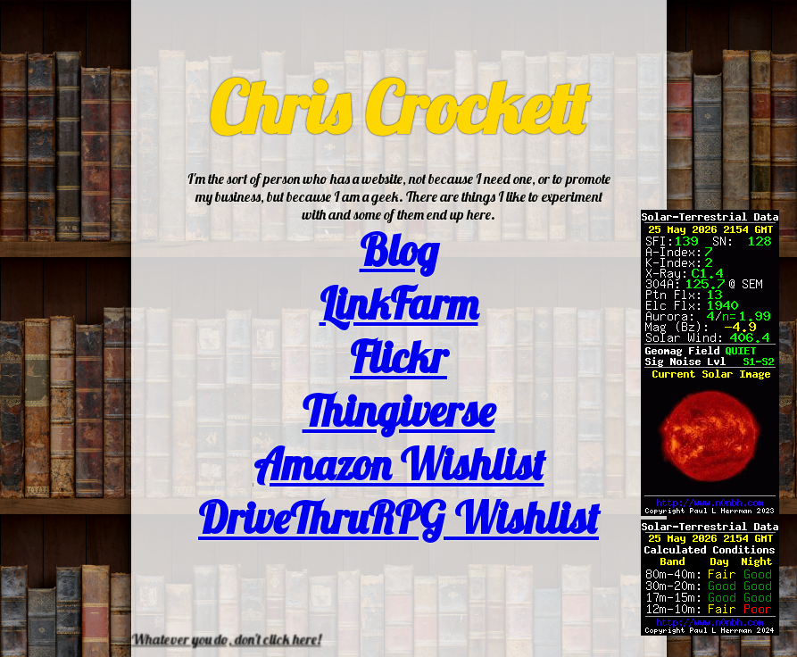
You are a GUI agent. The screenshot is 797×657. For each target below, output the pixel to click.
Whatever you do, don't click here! (226, 639)
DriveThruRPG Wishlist (398, 518)
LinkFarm (399, 303)
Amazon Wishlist (398, 464)
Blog (399, 250)
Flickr (398, 357)
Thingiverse (399, 410)
